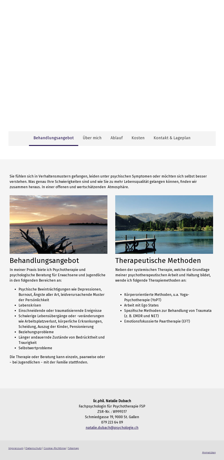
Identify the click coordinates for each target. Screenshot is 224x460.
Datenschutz (33, 448)
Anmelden (209, 452)
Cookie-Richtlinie (55, 448)
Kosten (138, 137)
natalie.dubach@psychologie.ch (112, 428)
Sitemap (73, 448)
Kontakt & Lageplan (172, 137)
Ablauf (117, 137)
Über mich (92, 137)
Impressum (15, 448)
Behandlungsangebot (53, 137)
